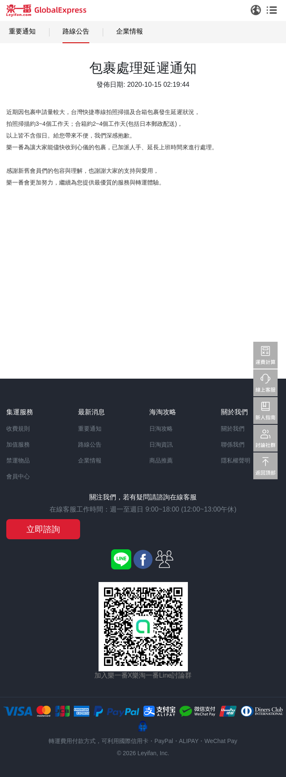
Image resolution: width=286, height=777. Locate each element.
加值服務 (18, 444)
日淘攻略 (161, 428)
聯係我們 (232, 444)
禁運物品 (18, 460)
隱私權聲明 (235, 460)
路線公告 (75, 31)
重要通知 (22, 31)
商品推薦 (161, 460)
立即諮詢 (43, 529)
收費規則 (18, 428)
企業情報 (129, 31)
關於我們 (232, 428)
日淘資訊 (161, 444)
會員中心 (18, 476)
